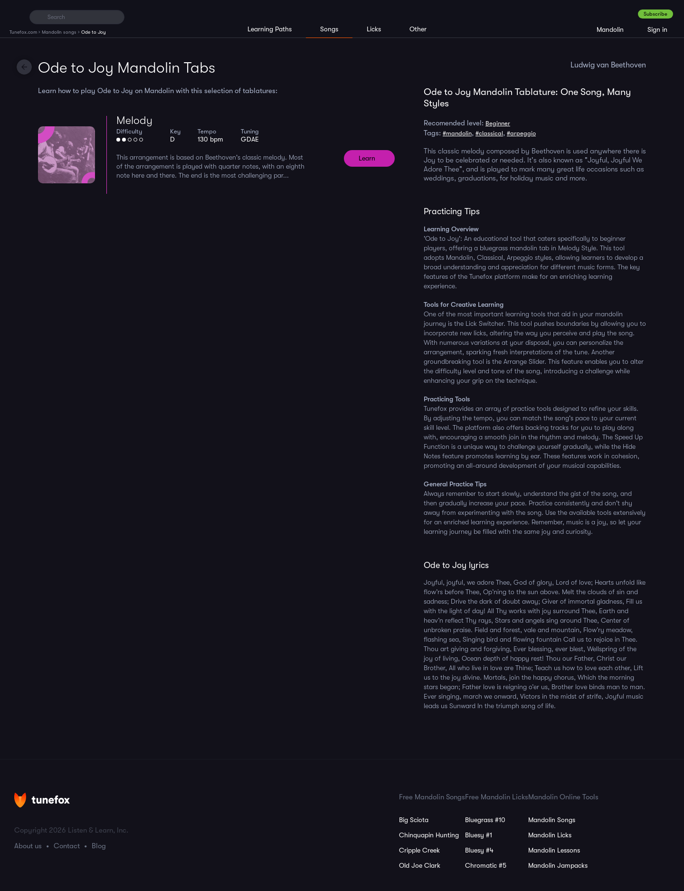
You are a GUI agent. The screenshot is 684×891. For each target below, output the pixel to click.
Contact (67, 846)
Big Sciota (413, 820)
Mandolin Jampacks (558, 865)
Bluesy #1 (478, 835)
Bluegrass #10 (485, 820)
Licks (374, 29)
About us (28, 846)
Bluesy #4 (479, 850)
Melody (134, 120)
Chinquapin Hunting (429, 835)
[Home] (15, 16)
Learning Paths (269, 29)
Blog (99, 846)
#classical (489, 133)
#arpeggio (521, 133)
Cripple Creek (419, 850)
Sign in (657, 29)
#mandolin (457, 133)
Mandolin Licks (549, 835)
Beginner (497, 123)
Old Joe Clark (419, 865)
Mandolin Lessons (554, 850)
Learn (367, 158)
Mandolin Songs (551, 820)
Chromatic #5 (485, 865)
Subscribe (655, 14)
